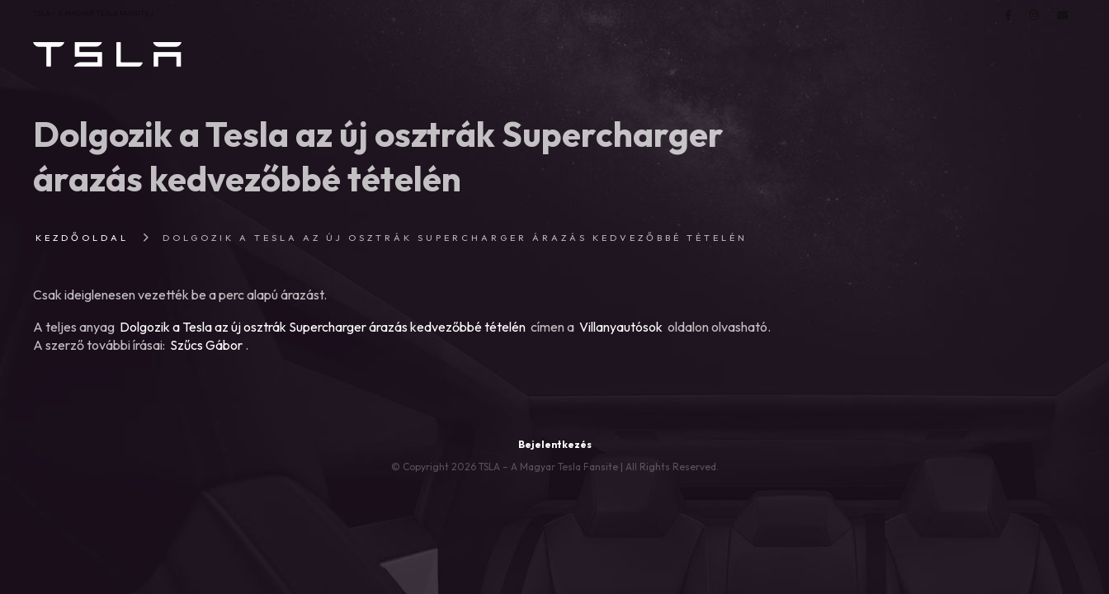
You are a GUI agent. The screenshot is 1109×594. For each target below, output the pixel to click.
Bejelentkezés (555, 444)
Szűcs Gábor (206, 345)
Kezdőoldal (82, 237)
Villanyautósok (621, 326)
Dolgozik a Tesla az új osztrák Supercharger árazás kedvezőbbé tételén (323, 326)
